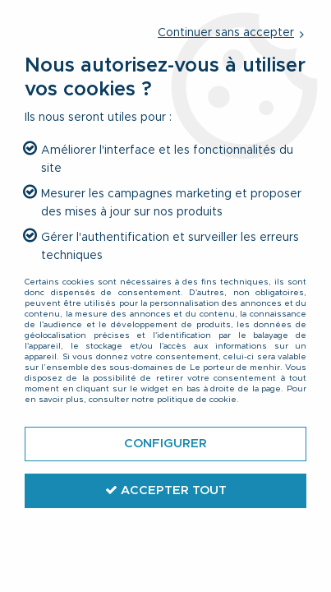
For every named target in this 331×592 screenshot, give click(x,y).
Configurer (165, 443)
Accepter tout (166, 490)
